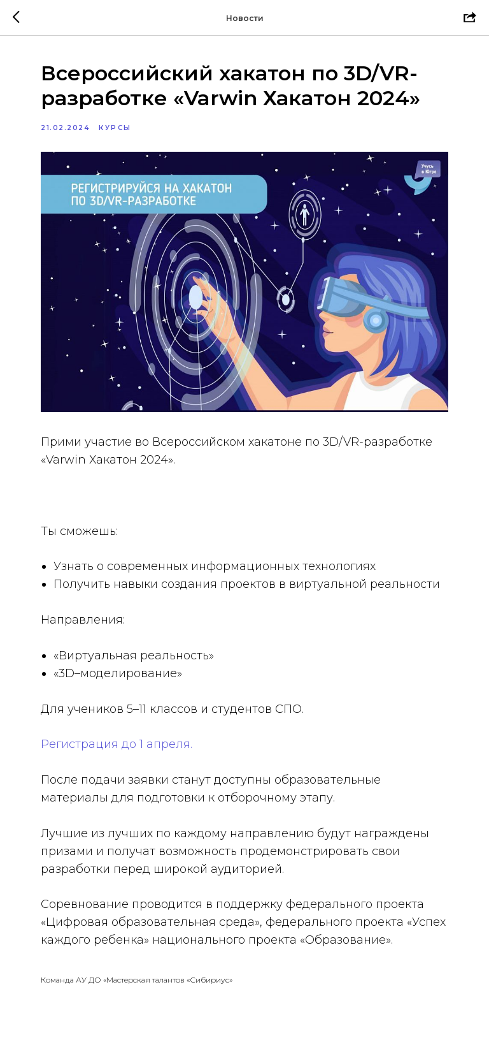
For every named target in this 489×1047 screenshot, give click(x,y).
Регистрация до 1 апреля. (116, 744)
